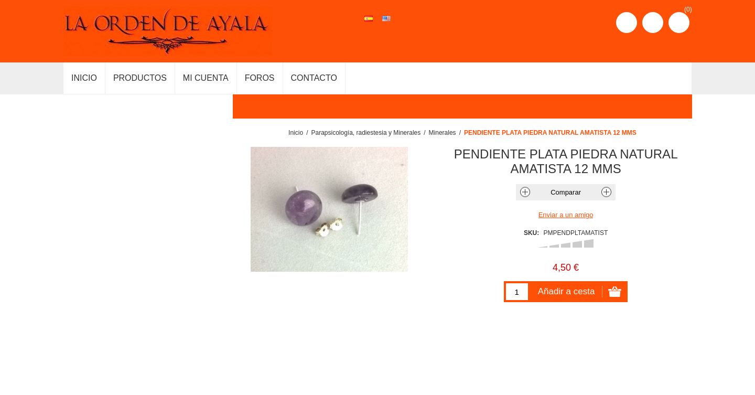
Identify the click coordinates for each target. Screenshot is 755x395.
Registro (626, 22)
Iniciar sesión (652, 22)
